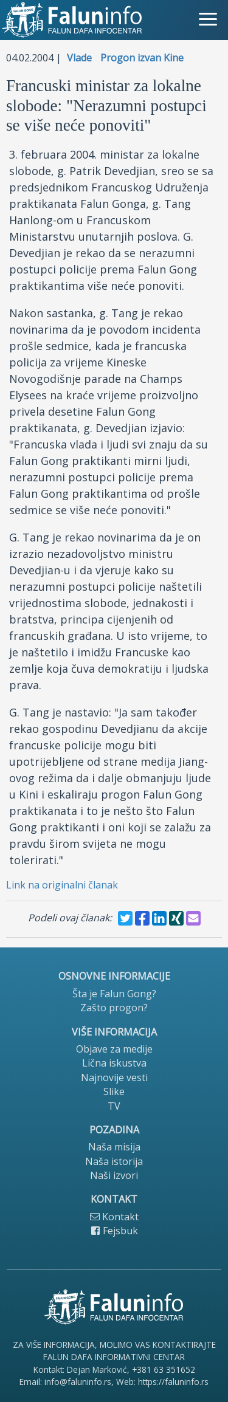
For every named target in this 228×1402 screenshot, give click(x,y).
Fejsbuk (114, 1230)
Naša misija (114, 1146)
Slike (114, 1091)
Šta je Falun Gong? (114, 993)
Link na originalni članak (62, 885)
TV (114, 1106)
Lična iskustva (114, 1062)
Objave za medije (114, 1048)
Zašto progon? (114, 1007)
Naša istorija (114, 1161)
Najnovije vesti (114, 1077)
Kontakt (114, 1216)
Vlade (79, 57)
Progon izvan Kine (142, 57)
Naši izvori (114, 1175)
